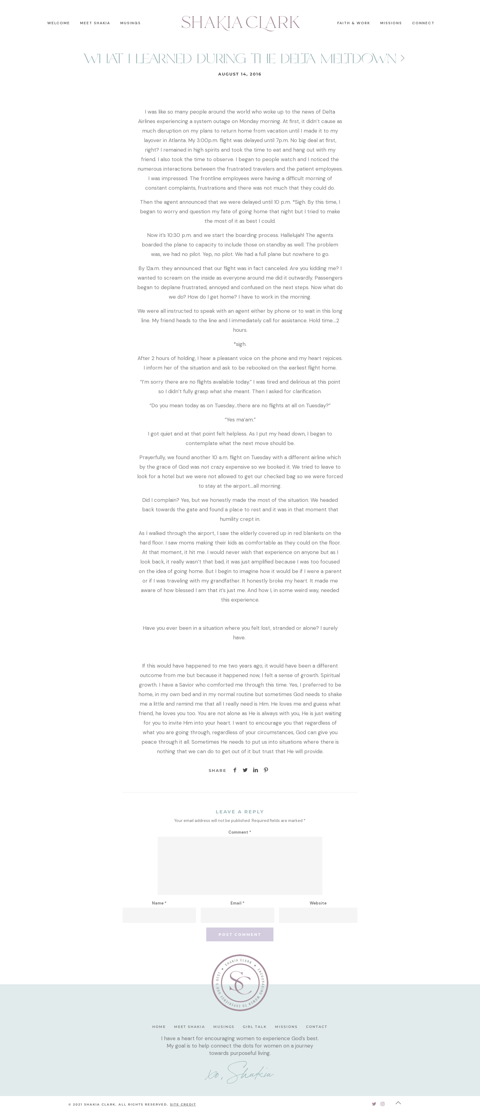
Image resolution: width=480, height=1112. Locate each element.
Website (318, 903)
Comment (239, 832)
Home (159, 1027)
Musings (223, 1027)
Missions (286, 1027)
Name (159, 903)
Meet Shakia (189, 1027)
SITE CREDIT (183, 1104)
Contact (316, 1027)
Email (237, 903)
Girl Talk (255, 1027)
